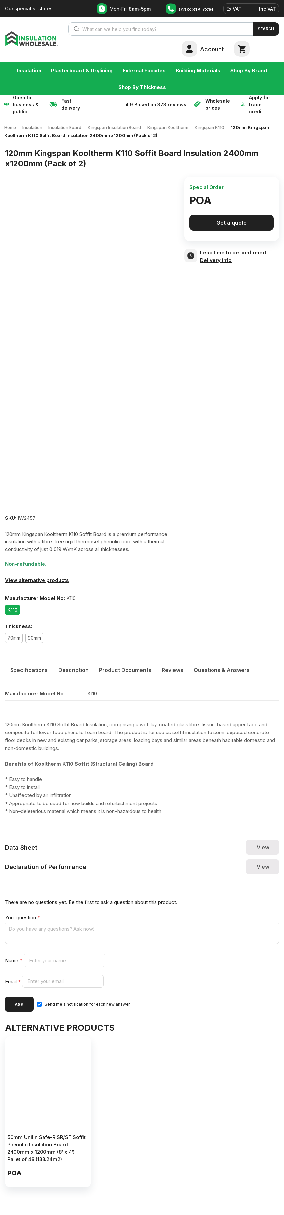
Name (14, 960)
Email (13, 981)
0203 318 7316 (196, 9)
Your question (22, 917)
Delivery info (216, 260)
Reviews (172, 670)
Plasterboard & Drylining (82, 70)
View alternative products (37, 580)
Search (266, 28)
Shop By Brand (248, 70)
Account (212, 49)
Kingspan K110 (209, 127)
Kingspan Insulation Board (114, 127)
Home (10, 127)
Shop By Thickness (142, 87)
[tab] (29, 670)
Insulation (29, 70)
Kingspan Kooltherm (167, 127)
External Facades (144, 70)
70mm (13, 638)
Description (73, 670)
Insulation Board (64, 127)
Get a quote (231, 222)
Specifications (29, 670)
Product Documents (125, 670)
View (263, 847)
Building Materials (198, 70)
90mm (34, 638)
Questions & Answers (222, 670)
